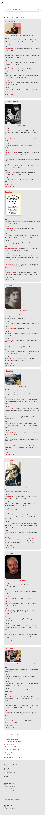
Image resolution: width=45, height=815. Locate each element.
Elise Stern (8, 676)
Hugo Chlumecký (10, 585)
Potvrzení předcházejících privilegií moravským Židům (21, 40)
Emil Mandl (8, 221)
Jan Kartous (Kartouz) (11, 432)
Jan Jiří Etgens (9, 48)
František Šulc (9, 82)
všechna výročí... (10, 96)
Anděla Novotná (10, 328)
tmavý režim (11, 772)
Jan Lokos (8, 89)
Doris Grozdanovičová (11, 166)
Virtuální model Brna (11, 739)
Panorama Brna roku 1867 (13, 742)
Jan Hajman (8, 712)
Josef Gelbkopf (9, 408)
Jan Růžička (8, 532)
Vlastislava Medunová (11, 523)
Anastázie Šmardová (11, 249)
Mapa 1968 (8, 752)
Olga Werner (8, 417)
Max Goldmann (9, 683)
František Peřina (10, 264)
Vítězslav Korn (9, 503)
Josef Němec (8, 235)
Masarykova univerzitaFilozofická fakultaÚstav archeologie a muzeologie (13, 788)
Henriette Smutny (10, 399)
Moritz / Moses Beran (11, 139)
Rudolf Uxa (8, 705)
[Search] (22, 9)
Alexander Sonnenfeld (11, 152)
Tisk (18, 734)
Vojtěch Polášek (9, 610)
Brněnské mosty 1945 (11, 749)
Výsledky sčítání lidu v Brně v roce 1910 (16, 255)
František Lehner (10, 721)
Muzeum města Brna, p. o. (12, 799)
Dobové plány (9, 744)
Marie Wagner (9, 242)
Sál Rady (7, 755)
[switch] (5, 772)
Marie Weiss (8, 62)
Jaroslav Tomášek (10, 423)
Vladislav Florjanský (11, 510)
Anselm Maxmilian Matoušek (13, 690)
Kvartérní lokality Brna (12, 757)
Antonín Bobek (9, 697)
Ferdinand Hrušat (10, 358)
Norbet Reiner (9, 228)
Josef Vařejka (9, 76)
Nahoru (6, 734)
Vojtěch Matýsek (10, 603)
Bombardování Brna (11, 747)
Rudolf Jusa (8, 347)
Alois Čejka (8, 333)
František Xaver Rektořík (12, 670)
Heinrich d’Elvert (10, 172)
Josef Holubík (9, 179)
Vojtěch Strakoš (9, 352)
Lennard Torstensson (11, 130)
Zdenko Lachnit (9, 55)
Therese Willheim (10, 69)
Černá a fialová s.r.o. (10, 808)
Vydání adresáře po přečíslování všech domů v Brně (20, 315)
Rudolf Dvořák (9, 619)
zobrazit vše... (9, 94)
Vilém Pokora (9, 439)
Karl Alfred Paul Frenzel (12, 592)
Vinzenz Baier (9, 496)
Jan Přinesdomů (9, 159)
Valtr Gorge (8, 634)
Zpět (12, 734)
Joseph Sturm (9, 323)
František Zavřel (10, 446)
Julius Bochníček (10, 598)
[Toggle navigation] (42, 2)
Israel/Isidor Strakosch (11, 391)
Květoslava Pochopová (11, 515)
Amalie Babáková (10, 625)
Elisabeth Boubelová (11, 273)
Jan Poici (7, 491)
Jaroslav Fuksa (9, 340)
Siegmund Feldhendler (11, 145)
